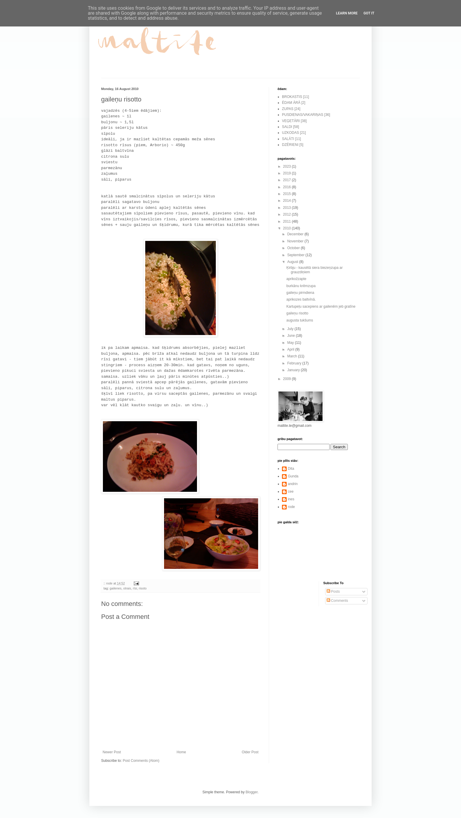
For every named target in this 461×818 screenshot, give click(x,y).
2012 (287, 214)
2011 (287, 221)
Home (181, 752)
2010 (287, 228)
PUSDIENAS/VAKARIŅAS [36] (306, 115)
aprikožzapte (296, 279)
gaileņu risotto (297, 313)
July (291, 329)
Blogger (251, 792)
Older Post (250, 752)
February (294, 363)
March (292, 356)
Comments (337, 601)
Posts (333, 591)
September (296, 255)
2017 (287, 180)
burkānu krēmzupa (300, 286)
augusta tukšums (299, 320)
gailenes (115, 588)
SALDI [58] (290, 127)
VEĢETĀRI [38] (294, 121)
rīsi (135, 588)
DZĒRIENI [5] (292, 145)
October (294, 248)
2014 (287, 201)
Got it (368, 13)
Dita (291, 469)
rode (291, 507)
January (294, 370)
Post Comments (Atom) (141, 761)
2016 (287, 187)
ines (291, 499)
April (291, 349)
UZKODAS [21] (294, 133)
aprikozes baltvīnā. (301, 299)
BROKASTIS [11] (295, 97)
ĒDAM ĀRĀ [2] (293, 103)
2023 (287, 166)
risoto (142, 588)
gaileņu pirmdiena (300, 293)
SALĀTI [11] (291, 139)
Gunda (293, 476)
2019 (287, 173)
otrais (127, 588)
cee (290, 491)
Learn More (347, 13)
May (291, 343)
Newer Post (112, 752)
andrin (293, 484)
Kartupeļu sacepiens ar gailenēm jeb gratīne (320, 306)
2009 (287, 379)
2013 (287, 208)
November (296, 241)
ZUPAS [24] (291, 109)
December (296, 234)
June (291, 336)
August (293, 262)
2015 (287, 194)
